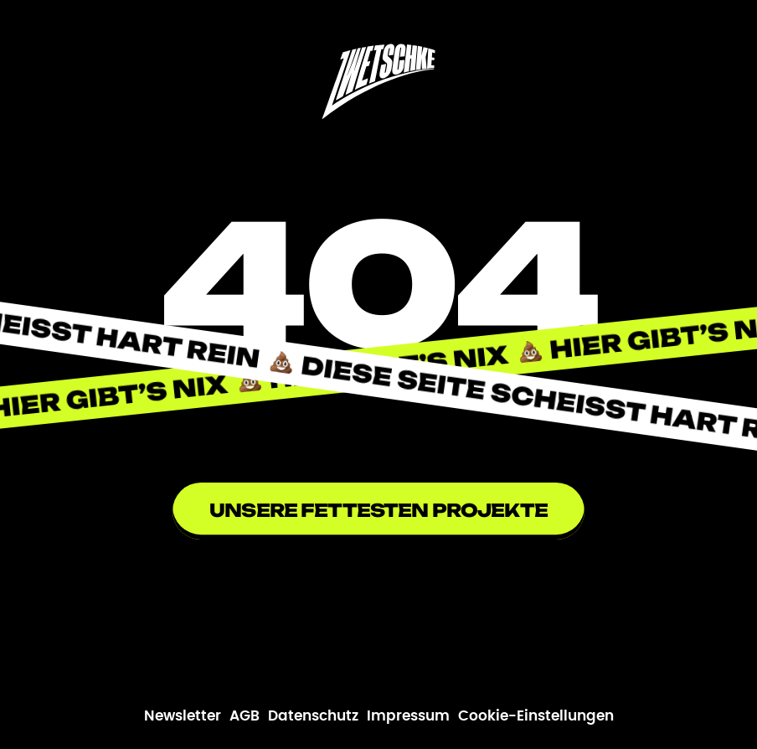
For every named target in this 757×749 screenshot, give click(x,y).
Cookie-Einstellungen (536, 716)
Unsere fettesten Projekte (378, 510)
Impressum (408, 716)
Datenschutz (313, 716)
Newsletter (182, 716)
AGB (244, 716)
